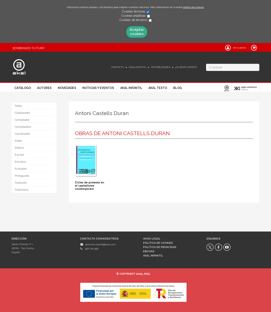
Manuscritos (137, 67)
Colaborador (22, 112)
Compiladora (23, 126)
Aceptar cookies (137, 32)
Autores (44, 88)
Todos (18, 105)
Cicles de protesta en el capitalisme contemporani (89, 186)
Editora (19, 147)
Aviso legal (151, 238)
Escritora (20, 161)
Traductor (21, 182)
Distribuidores (160, 67)
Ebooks (148, 251)
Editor (18, 140)
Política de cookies (158, 242)
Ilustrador (21, 168)
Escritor (19, 154)
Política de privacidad (159, 247)
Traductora (21, 189)
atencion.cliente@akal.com (100, 244)
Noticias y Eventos (98, 88)
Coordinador (22, 133)
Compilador (22, 119)
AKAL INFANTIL (153, 255)
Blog (177, 88)
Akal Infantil (131, 88)
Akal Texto (157, 88)
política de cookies (193, 7)
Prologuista (22, 175)
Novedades (67, 88)
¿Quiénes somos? (186, 67)
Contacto (117, 67)
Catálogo (22, 88)
